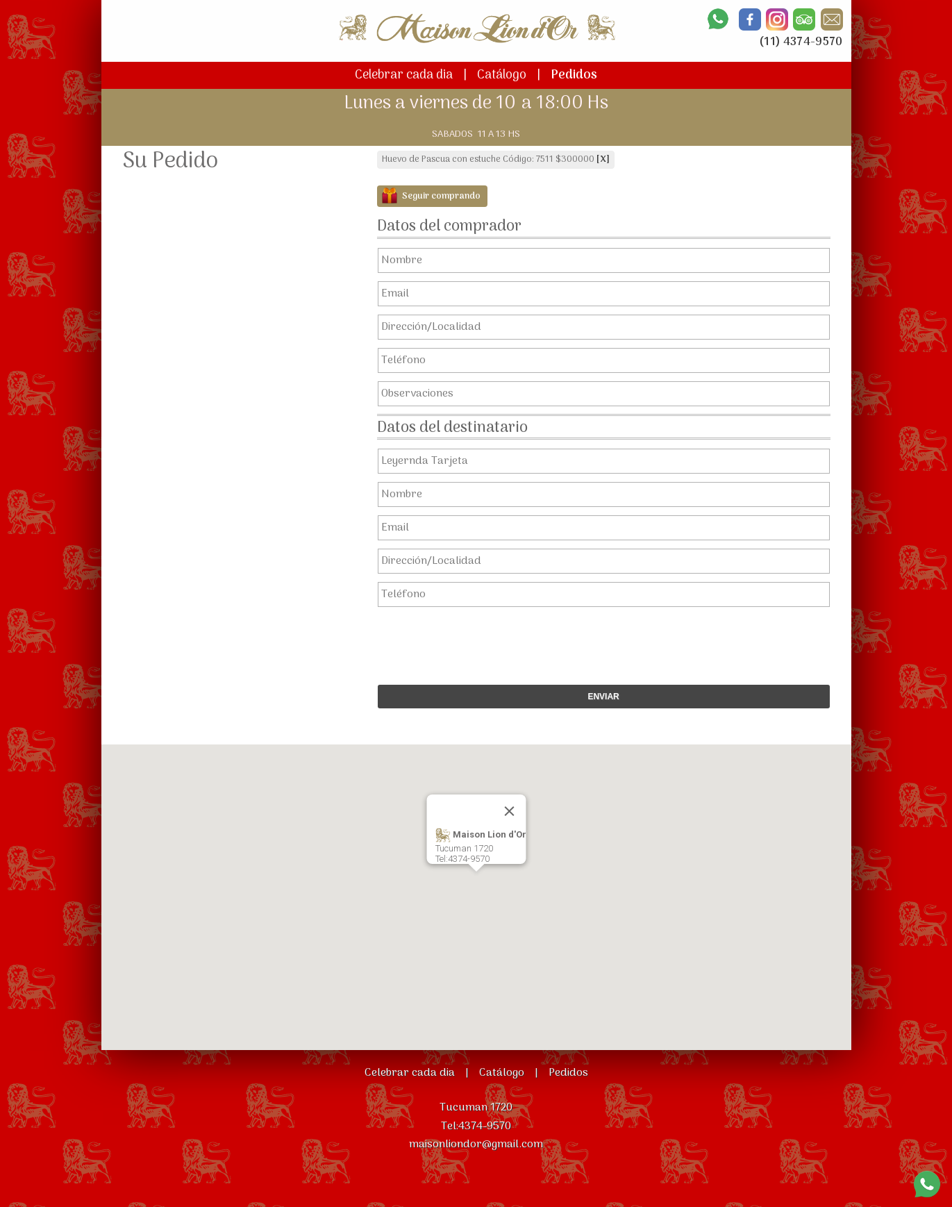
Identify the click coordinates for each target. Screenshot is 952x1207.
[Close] (509, 811)
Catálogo (501, 75)
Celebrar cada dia (404, 75)
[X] (603, 159)
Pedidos (574, 75)
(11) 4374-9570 (800, 42)
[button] (476, 884)
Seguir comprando (441, 196)
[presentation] (595, 642)
